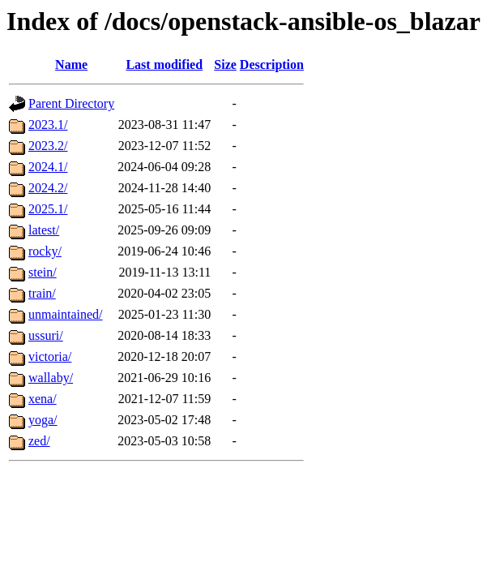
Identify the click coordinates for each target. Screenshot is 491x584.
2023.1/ (47, 124)
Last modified (164, 64)
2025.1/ (47, 209)
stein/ (42, 272)
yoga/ (43, 420)
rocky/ (45, 251)
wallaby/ (50, 377)
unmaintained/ (65, 314)
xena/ (42, 399)
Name (71, 64)
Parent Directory (71, 103)
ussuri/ (45, 335)
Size (225, 64)
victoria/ (49, 356)
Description (272, 64)
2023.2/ (47, 145)
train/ (42, 293)
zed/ (39, 441)
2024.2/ (47, 188)
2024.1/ (47, 167)
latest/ (43, 230)
